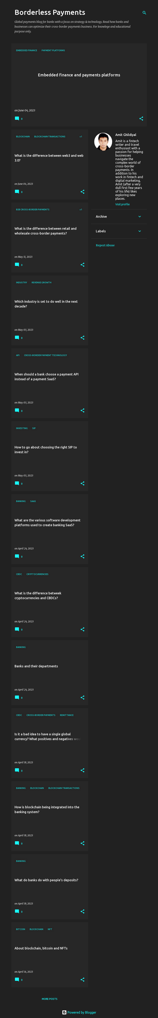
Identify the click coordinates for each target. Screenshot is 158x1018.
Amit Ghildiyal (125, 135)
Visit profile (122, 204)
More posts (49, 999)
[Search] (144, 13)
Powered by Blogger (79, 1012)
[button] (141, 119)
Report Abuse (105, 245)
